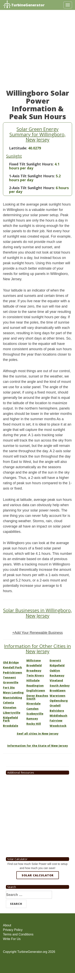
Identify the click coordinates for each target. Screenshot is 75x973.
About (7, 925)
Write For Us (11, 939)
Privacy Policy (13, 929)
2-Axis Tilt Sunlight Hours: (32, 187)
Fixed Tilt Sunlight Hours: (31, 164)
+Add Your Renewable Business (37, 633)
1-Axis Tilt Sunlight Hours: (32, 176)
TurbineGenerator (23, 4)
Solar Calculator (38, 875)
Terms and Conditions (18, 934)
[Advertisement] (37, 51)
